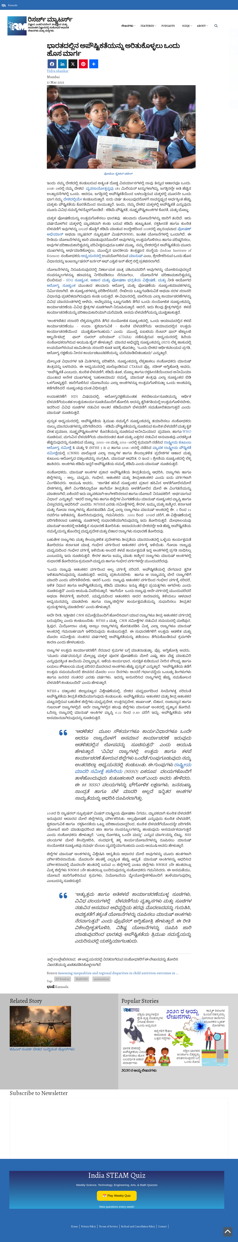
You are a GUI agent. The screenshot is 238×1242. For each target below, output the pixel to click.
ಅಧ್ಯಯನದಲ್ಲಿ (91, 255)
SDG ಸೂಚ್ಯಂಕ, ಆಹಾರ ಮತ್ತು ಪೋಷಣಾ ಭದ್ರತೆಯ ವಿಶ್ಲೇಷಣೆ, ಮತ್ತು (116, 280)
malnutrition (101, 979)
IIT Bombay (63, 979)
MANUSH (82, 979)
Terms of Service (108, 1226)
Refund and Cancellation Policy (138, 1226)
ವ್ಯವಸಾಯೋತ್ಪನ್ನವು (100, 188)
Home (74, 1226)
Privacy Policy (88, 1226)
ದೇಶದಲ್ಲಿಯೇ (72, 199)
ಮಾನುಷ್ (136, 255)
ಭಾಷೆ (50, 986)
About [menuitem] (201, 26)
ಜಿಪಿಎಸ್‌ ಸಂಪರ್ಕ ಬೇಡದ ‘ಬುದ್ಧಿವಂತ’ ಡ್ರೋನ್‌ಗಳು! (42, 1049)
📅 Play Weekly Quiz (117, 1195)
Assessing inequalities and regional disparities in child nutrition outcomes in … (118, 973)
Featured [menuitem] (147, 26)
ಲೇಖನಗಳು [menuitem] (127, 26)
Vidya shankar (57, 70)
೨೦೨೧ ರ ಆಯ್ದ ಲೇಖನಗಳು (139, 1070)
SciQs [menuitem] (186, 26)
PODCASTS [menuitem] (168, 26)
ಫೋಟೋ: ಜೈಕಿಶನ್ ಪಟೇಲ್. (119, 174)
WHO (187, 431)
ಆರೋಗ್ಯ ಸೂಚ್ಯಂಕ (61, 285)
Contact (162, 1226)
